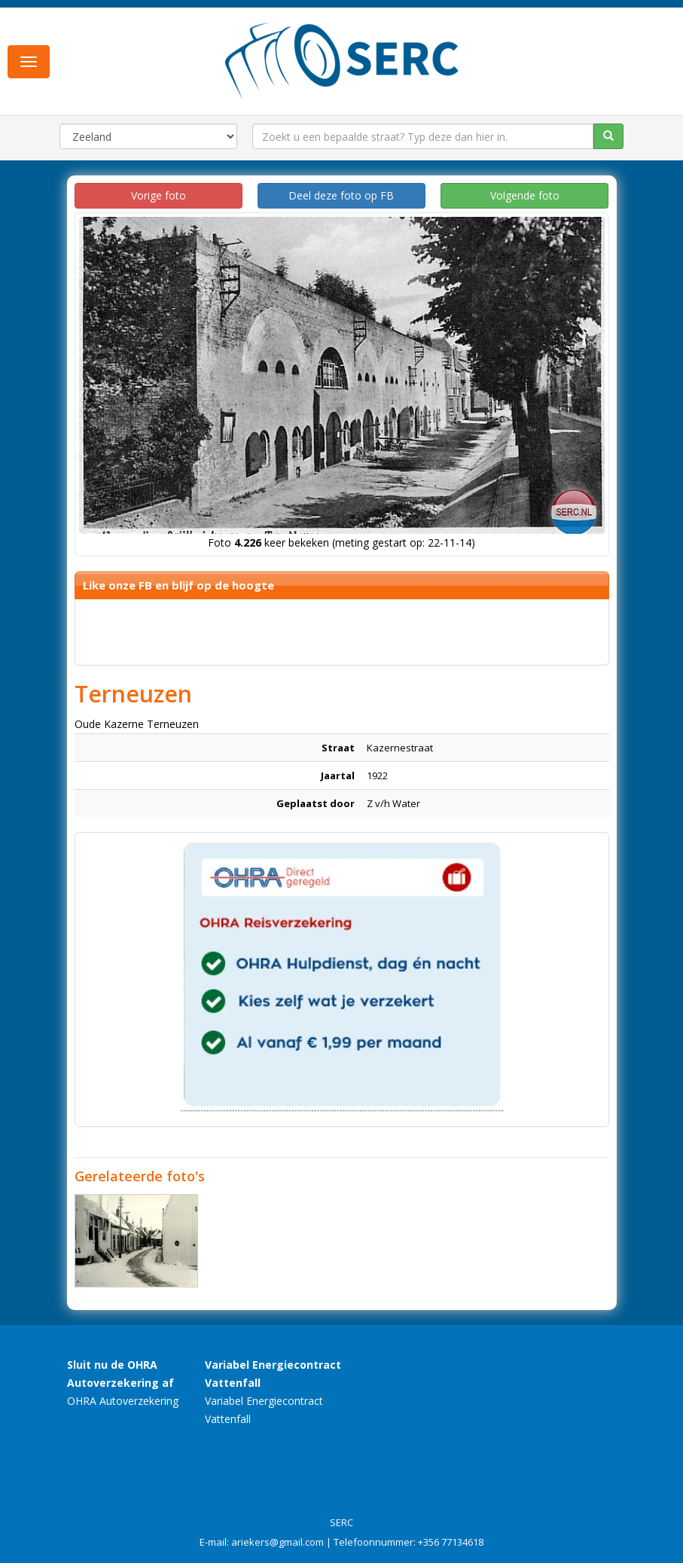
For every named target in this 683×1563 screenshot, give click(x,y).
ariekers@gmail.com (277, 1542)
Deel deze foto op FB (341, 195)
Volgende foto (525, 195)
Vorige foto (158, 195)
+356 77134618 (450, 1542)
